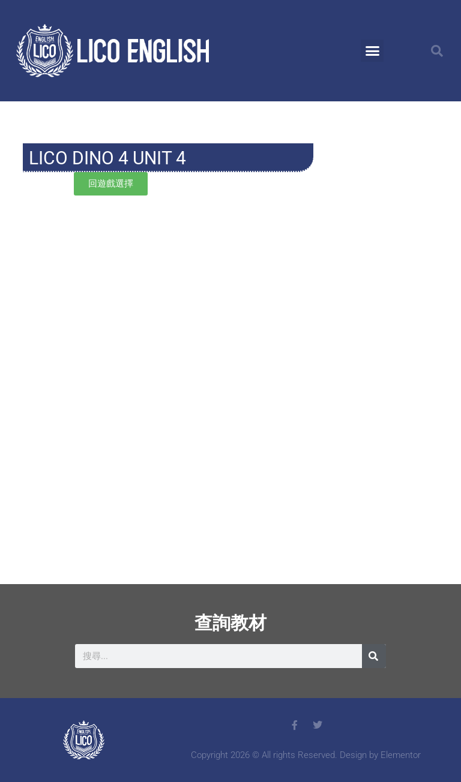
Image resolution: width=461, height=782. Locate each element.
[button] (372, 51)
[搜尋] (374, 656)
